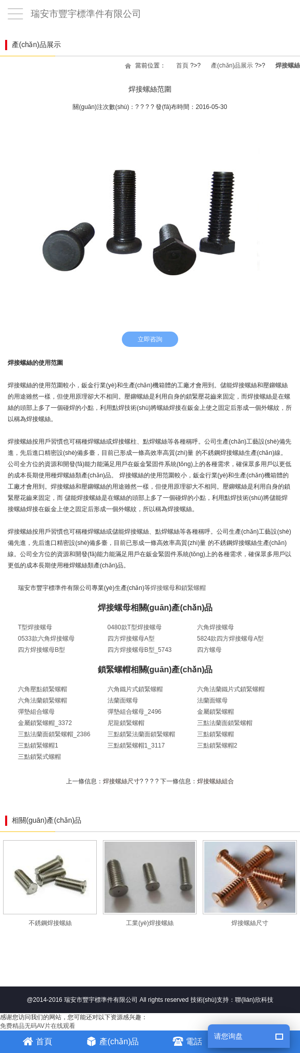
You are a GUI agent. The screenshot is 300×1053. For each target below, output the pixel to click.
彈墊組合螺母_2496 (134, 711)
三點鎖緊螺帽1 (38, 745)
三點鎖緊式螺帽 (39, 756)
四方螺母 (209, 649)
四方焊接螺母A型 (131, 638)
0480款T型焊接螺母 (135, 627)
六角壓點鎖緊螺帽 (42, 689)
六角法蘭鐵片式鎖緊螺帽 (231, 689)
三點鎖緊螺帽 (215, 734)
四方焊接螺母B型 (41, 649)
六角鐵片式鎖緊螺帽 (135, 689)
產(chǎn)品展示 (232, 65)
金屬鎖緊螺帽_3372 (45, 723)
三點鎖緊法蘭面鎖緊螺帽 (141, 734)
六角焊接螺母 (215, 627)
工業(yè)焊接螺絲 (150, 883)
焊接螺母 (163, 587)
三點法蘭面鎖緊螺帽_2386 (54, 734)
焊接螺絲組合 (215, 781)
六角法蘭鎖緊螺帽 (42, 700)
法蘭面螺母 (123, 700)
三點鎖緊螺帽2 (217, 745)
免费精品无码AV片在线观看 (37, 1025)
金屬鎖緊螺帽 (215, 711)
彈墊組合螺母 (36, 711)
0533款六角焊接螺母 (46, 638)
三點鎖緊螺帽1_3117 (136, 745)
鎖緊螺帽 (193, 587)
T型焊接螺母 (35, 627)
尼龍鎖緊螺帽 (126, 723)
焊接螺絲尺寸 (121, 781)
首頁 (182, 65)
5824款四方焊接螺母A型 (230, 638)
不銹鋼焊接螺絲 (50, 883)
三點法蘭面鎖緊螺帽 (224, 723)
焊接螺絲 (287, 65)
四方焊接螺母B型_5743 (140, 649)
